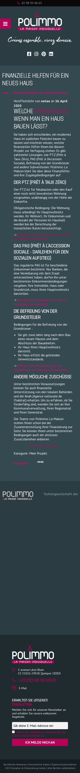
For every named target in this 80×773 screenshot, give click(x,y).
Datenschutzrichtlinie (64, 764)
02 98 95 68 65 (29, 3)
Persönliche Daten (39, 764)
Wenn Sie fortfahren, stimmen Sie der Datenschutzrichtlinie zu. (39, 734)
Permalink (29, 462)
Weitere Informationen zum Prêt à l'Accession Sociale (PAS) (40, 302)
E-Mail (23, 688)
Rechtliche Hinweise (15, 764)
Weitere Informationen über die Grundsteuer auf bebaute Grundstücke (40, 368)
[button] (40, 93)
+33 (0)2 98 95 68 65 (37, 680)
